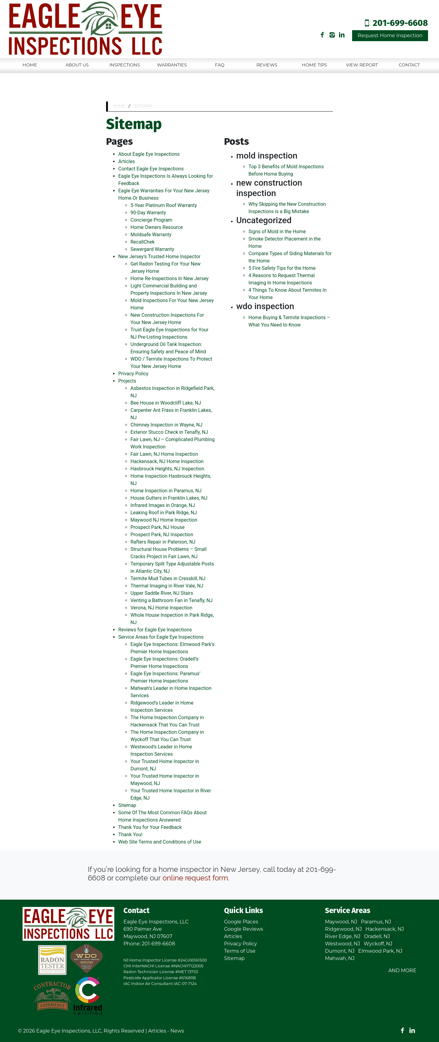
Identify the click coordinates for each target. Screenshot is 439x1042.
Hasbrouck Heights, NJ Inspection (167, 469)
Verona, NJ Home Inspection (161, 608)
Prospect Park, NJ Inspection (161, 534)
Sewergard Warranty (152, 249)
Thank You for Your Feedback (150, 827)
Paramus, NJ (376, 922)
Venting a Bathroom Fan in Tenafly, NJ (171, 600)
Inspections (124, 65)
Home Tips (314, 65)
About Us (77, 65)
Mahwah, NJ (340, 958)
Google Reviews (243, 929)
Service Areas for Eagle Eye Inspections (161, 637)
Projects (127, 381)
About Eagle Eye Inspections (149, 154)
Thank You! (130, 834)
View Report (362, 65)
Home (30, 65)
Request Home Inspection (390, 35)
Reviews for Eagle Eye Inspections (155, 630)
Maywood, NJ (341, 922)
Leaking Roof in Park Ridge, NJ (163, 513)
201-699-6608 (400, 23)
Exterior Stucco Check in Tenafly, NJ (169, 432)
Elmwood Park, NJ (380, 951)
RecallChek (142, 242)
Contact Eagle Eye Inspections (151, 169)
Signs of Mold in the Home (277, 231)
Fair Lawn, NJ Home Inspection (164, 454)
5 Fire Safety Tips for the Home (282, 268)
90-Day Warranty (148, 213)
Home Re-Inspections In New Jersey (169, 278)
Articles (126, 161)
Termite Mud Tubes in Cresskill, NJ (167, 578)
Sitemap (127, 805)
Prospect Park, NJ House (157, 527)
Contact (409, 65)
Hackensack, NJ (385, 929)
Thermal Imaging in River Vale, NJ (166, 586)
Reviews (266, 65)
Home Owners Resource (156, 227)
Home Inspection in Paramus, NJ (166, 491)
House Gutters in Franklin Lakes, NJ (168, 498)
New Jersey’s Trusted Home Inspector (159, 256)
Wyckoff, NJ (378, 944)
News (177, 1031)
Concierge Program (151, 220)
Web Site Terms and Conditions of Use (159, 842)
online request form (195, 877)
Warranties (172, 65)
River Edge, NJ (342, 936)
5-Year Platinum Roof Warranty (163, 205)
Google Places (241, 922)
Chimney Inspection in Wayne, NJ (166, 425)
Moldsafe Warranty (150, 234)
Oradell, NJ (377, 936)
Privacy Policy (133, 373)
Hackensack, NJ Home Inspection (167, 461)
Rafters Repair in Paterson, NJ (162, 542)
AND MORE (402, 970)
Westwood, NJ (342, 944)
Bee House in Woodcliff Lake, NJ (165, 403)
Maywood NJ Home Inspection (163, 520)
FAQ (219, 65)
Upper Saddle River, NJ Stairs (161, 593)
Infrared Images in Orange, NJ (162, 505)
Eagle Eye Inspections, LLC (69, 1031)
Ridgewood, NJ (343, 929)
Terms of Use (239, 951)
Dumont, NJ (340, 951)
